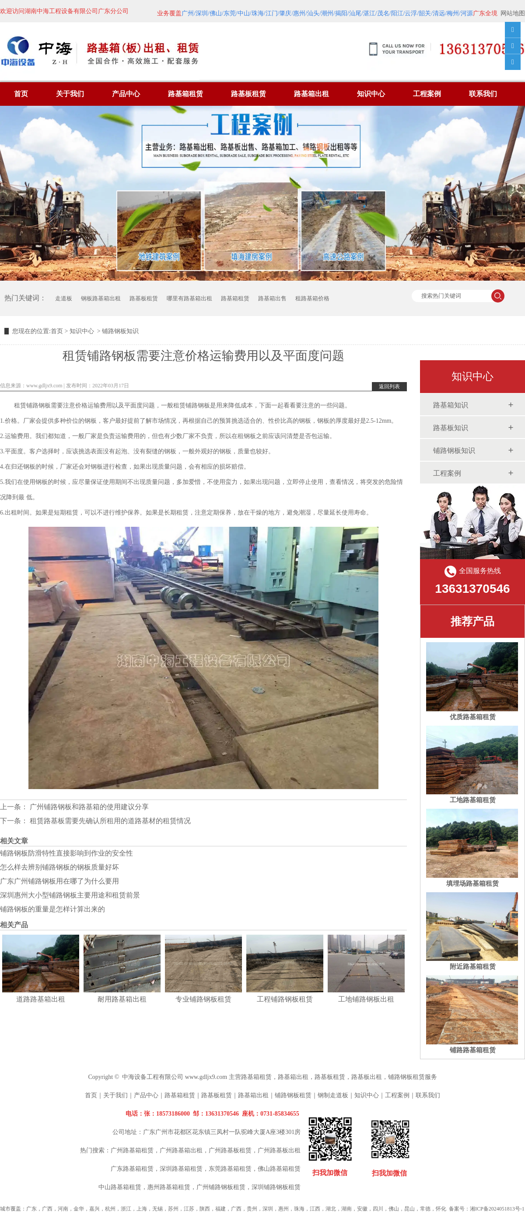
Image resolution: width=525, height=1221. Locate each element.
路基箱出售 (272, 298)
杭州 (110, 1209)
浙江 (126, 1209)
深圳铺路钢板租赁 (276, 1187)
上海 (141, 1209)
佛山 (393, 1209)
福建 (220, 1209)
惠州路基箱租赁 (168, 1187)
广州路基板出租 (279, 1150)
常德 (425, 1209)
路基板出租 (366, 1077)
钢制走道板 (333, 1095)
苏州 (173, 1209)
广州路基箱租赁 (132, 1150)
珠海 (299, 1209)
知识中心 (371, 93)
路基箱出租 (311, 93)
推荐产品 (472, 621)
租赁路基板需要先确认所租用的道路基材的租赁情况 (109, 820)
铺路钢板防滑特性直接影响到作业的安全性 (66, 853)
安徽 (362, 1209)
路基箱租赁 (185, 93)
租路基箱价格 (312, 298)
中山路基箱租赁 (119, 1187)
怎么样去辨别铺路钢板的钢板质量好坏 (59, 867)
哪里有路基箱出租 (189, 298)
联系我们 (483, 93)
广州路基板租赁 (230, 1150)
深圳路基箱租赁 (181, 1168)
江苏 (189, 1209)
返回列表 (389, 386)
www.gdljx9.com (44, 386)
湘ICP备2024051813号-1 (497, 1209)
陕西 (205, 1209)
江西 (315, 1209)
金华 (79, 1209)
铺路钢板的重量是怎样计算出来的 (52, 909)
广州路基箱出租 (181, 1150)
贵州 (252, 1209)
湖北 (331, 1209)
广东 (31, 1209)
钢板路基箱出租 (101, 298)
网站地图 (512, 13)
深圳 (267, 1209)
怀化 (441, 1209)
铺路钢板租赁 (406, 1077)
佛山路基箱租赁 (279, 1168)
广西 (47, 1209)
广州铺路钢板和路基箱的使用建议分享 (88, 807)
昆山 (409, 1209)
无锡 (157, 1209)
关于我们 (70, 93)
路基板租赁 (248, 93)
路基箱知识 (450, 405)
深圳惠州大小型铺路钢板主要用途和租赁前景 (70, 895)
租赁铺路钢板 (32, 405)
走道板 (63, 298)
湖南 (346, 1209)
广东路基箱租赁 (132, 1168)
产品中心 (126, 93)
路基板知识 (450, 427)
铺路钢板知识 (454, 450)
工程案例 (427, 93)
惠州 (283, 1209)
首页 (21, 93)
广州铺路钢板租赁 (220, 1187)
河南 (63, 1209)
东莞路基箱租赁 (230, 1168)
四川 (378, 1209)
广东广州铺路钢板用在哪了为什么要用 (59, 881)
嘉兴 (94, 1209)
